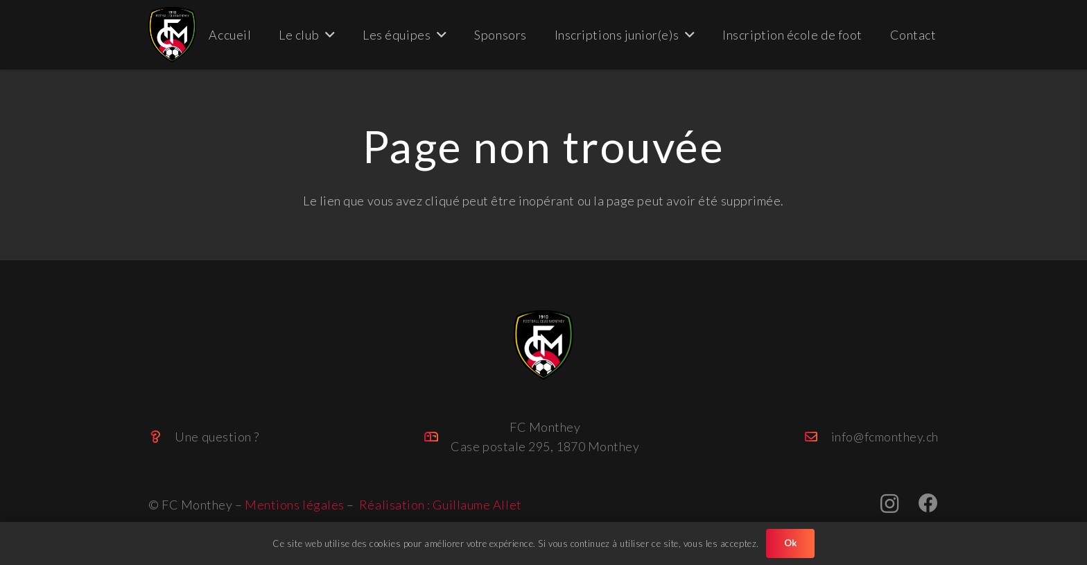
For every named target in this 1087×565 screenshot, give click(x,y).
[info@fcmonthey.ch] (817, 436)
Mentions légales (295, 504)
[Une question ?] (161, 436)
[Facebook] (929, 503)
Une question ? (217, 436)
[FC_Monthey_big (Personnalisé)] (172, 34)
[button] (327, 34)
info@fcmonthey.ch (885, 436)
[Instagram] (890, 504)
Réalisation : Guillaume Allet (440, 504)
